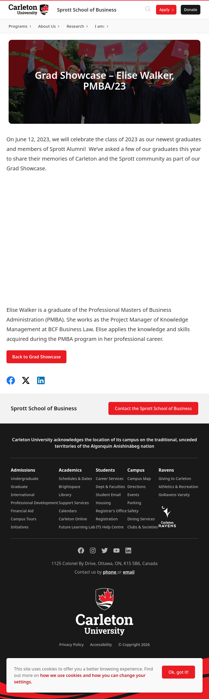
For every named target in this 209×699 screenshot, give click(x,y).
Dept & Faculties (110, 486)
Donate (190, 9)
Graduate (19, 486)
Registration (107, 518)
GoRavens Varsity (174, 494)
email (128, 572)
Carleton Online (73, 518)
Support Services (74, 502)
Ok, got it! (178, 672)
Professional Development (34, 502)
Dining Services (141, 518)
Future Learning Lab (77, 526)
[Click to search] (148, 10)
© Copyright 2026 (134, 644)
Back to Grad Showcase (36, 357)
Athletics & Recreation (178, 486)
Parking (134, 502)
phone (110, 572)
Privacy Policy (71, 644)
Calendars (68, 510)
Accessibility (101, 644)
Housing (103, 502)
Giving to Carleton (175, 478)
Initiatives (20, 526)
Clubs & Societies (142, 526)
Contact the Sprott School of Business (153, 408)
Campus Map (139, 478)
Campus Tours (23, 518)
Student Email (108, 494)
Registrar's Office (111, 510)
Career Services (109, 478)
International (22, 494)
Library (65, 494)
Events (133, 494)
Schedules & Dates (75, 478)
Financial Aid (22, 510)
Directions (136, 486)
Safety (133, 510)
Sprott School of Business (86, 9)
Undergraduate (24, 478)
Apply (164, 9)
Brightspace (69, 486)
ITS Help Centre (110, 526)
